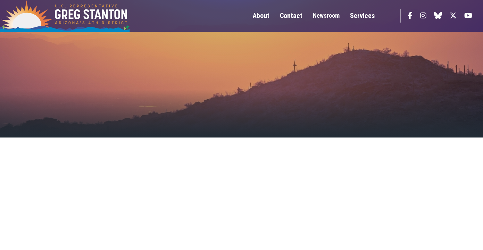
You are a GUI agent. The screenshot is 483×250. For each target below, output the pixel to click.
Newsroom (326, 15)
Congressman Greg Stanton (81, 16)
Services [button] (362, 15)
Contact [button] (291, 15)
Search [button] (389, 15)
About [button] (261, 15)
